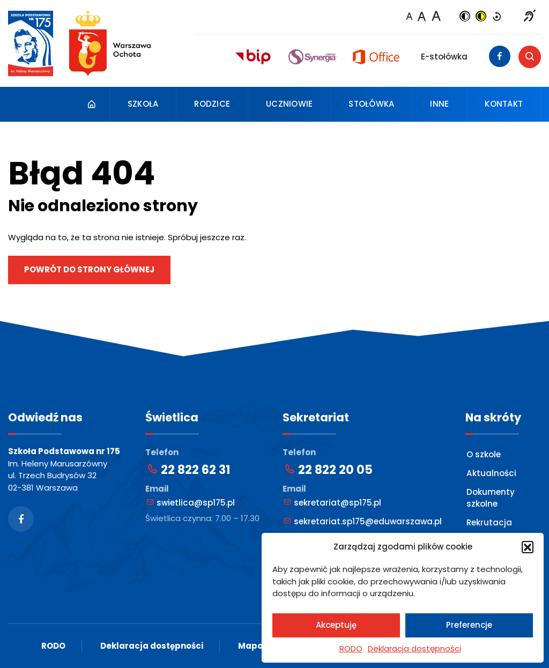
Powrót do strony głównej (89, 269)
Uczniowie (289, 103)
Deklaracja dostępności (414, 648)
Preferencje (469, 624)
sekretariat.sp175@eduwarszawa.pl (363, 521)
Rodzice (212, 103)
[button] (527, 546)
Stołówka (371, 103)
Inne (439, 103)
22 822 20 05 (328, 470)
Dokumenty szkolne (490, 497)
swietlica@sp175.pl (190, 502)
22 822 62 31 (188, 470)
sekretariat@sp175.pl (332, 502)
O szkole (483, 454)
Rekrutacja (488, 522)
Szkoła (143, 103)
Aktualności (490, 473)
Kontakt (504, 103)
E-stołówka (444, 56)
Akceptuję (336, 624)
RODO (350, 648)
